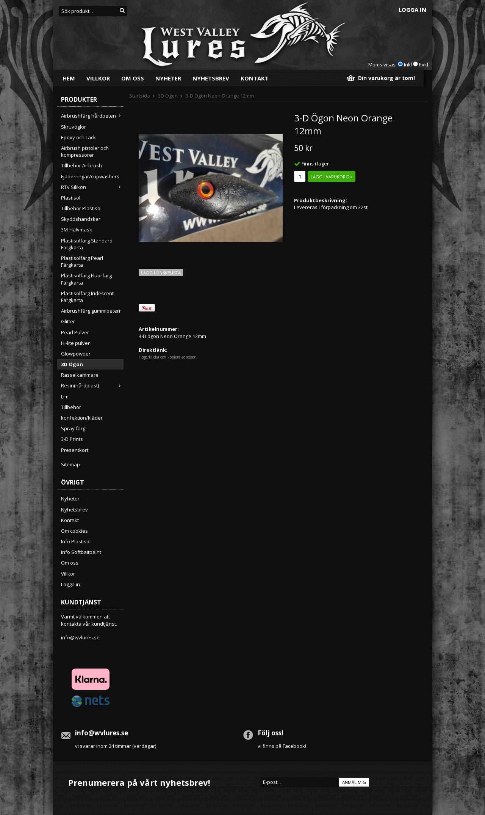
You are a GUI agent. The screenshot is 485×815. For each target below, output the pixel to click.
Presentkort (74, 450)
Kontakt (255, 78)
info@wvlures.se (80, 637)
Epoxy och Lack (78, 137)
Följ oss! (270, 732)
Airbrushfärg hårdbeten (92, 115)
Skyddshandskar (80, 219)
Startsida (139, 95)
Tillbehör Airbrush (81, 165)
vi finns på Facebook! (282, 746)
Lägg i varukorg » (331, 176)
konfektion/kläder (82, 417)
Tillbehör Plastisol (81, 208)
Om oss (132, 78)
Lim (65, 396)
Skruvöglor (73, 126)
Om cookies (74, 530)
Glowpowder (76, 353)
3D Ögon (72, 364)
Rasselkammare (80, 374)
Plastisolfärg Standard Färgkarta (87, 244)
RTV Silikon (92, 187)
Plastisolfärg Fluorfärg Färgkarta (86, 279)
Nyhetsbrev (210, 78)
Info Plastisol (76, 541)
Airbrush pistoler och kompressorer (85, 151)
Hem (69, 78)
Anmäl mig (354, 782)
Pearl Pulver (75, 332)
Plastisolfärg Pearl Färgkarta (82, 261)
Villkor (98, 78)
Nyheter (168, 78)
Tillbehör (71, 407)
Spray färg (73, 428)
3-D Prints (72, 439)
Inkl (408, 64)
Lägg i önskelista (161, 272)
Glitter (68, 321)
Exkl (423, 64)
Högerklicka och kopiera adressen (168, 357)
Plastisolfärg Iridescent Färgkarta (87, 297)
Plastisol (70, 197)
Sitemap (70, 464)
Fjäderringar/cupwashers (90, 176)
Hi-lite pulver (75, 343)
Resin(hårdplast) (92, 385)
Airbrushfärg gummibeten (92, 310)
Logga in (412, 9)
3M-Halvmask (76, 229)
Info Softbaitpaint (81, 552)
